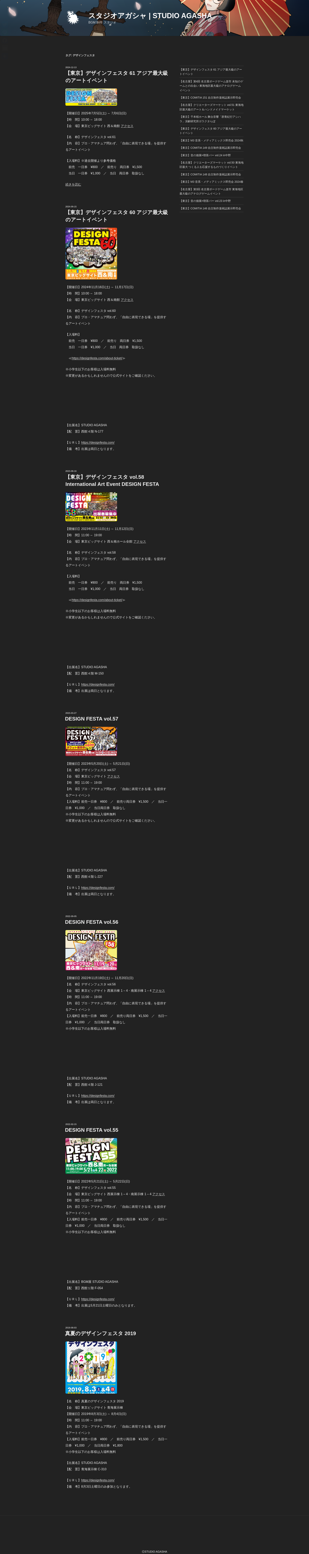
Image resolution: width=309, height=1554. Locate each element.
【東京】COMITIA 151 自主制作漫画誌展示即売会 (210, 97)
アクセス (127, 126)
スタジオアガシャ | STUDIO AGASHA (150, 16)
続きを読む (73, 184)
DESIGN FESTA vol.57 (91, 719)
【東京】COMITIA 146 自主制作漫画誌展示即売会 (210, 208)
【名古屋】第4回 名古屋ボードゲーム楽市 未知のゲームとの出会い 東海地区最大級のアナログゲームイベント (211, 86)
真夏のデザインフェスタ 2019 (100, 1333)
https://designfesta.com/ (97, 442)
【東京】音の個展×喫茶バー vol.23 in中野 (205, 200)
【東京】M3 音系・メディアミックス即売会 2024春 (211, 181)
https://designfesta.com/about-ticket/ (97, 358)
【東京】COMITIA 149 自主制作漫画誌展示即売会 (210, 147)
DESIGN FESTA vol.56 (91, 922)
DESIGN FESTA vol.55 (91, 1130)
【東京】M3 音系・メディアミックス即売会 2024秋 (211, 140)
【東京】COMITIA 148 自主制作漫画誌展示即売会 (210, 174)
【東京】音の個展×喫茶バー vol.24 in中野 (205, 155)
